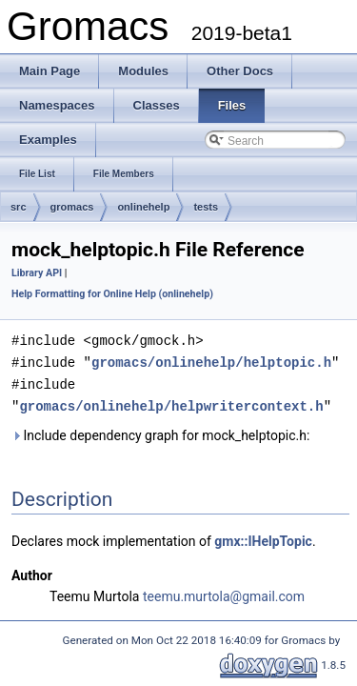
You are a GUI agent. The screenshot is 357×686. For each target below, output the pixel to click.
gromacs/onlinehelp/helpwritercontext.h (171, 402)
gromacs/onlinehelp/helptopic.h (211, 361)
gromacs (72, 206)
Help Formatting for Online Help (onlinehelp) (112, 294)
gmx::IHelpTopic (263, 537)
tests (205, 206)
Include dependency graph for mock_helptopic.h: (160, 431)
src (18, 206)
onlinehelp (143, 206)
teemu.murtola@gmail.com (224, 592)
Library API (36, 273)
